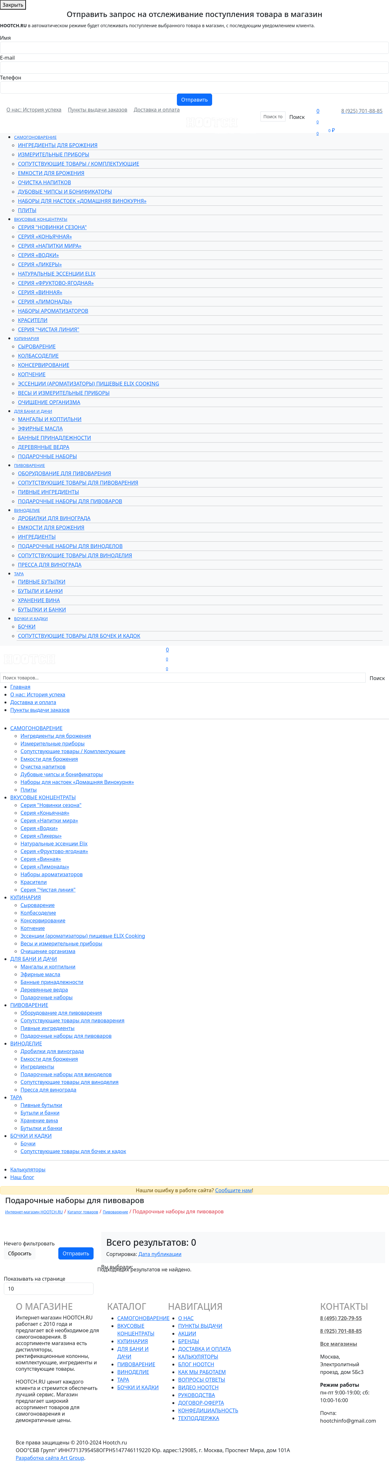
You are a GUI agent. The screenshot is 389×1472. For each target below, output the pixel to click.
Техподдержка (198, 1418)
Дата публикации (159, 1254)
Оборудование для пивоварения (64, 473)
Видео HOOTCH (198, 1387)
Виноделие (27, 510)
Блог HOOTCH (196, 1364)
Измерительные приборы (53, 154)
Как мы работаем (202, 1372)
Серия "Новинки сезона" (52, 227)
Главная (20, 686)
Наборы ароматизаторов (53, 310)
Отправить (194, 99)
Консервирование (43, 365)
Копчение (32, 374)
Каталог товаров (82, 1212)
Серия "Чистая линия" (48, 329)
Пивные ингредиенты (48, 491)
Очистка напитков (44, 182)
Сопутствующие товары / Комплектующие (78, 163)
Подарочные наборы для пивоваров (70, 501)
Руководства (196, 1395)
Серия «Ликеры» (40, 264)
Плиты (27, 210)
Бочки (27, 626)
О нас (186, 1318)
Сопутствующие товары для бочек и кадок (79, 635)
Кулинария (26, 338)
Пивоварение (29, 465)
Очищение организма (49, 402)
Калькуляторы (28, 1169)
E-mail (7, 57)
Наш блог (22, 1177)
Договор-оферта (201, 1402)
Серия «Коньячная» (45, 236)
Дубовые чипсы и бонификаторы (65, 191)
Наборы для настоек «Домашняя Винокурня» (82, 200)
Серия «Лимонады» (45, 301)
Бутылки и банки (42, 609)
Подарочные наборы (47, 456)
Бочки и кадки (31, 618)
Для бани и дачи (33, 411)
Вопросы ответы (201, 1379)
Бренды (224, 130)
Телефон (10, 77)
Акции (248, 130)
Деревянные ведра (43, 447)
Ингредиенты (37, 536)
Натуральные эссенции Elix (56, 273)
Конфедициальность (208, 1410)
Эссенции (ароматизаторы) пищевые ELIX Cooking (88, 383)
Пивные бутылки (41, 581)
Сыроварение (37, 346)
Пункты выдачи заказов (97, 109)
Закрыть (13, 4)
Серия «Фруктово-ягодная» (56, 283)
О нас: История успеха (34, 109)
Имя (5, 37)
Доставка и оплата (156, 109)
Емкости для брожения (51, 173)
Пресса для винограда (49, 564)
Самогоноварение (35, 137)
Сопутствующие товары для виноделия (75, 555)
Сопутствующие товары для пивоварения (78, 482)
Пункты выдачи (200, 1325)
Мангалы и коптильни (49, 419)
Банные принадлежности (54, 437)
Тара (19, 574)
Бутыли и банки (40, 591)
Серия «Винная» (40, 292)
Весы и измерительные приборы (64, 392)
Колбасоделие (38, 355)
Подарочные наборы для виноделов (70, 546)
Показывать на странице (34, 1278)
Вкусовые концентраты (40, 219)
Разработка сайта (50, 1457)
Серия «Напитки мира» (49, 245)
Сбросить (19, 1253)
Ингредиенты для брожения (58, 145)
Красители (32, 320)
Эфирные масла (40, 428)
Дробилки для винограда (54, 518)
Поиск (297, 117)
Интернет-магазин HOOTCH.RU (34, 1212)
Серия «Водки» (38, 255)
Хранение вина (39, 600)
